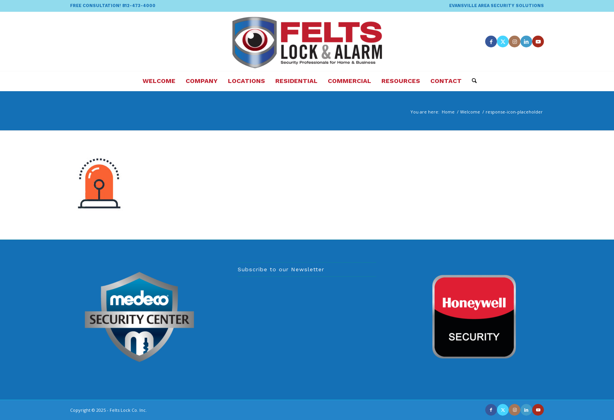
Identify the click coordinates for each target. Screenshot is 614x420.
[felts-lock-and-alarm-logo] (307, 41)
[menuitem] (494, 6)
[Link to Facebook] (491, 41)
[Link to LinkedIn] (526, 41)
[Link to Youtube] (538, 41)
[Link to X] (503, 41)
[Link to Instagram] (514, 41)
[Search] (472, 81)
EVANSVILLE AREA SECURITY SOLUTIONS (496, 5)
